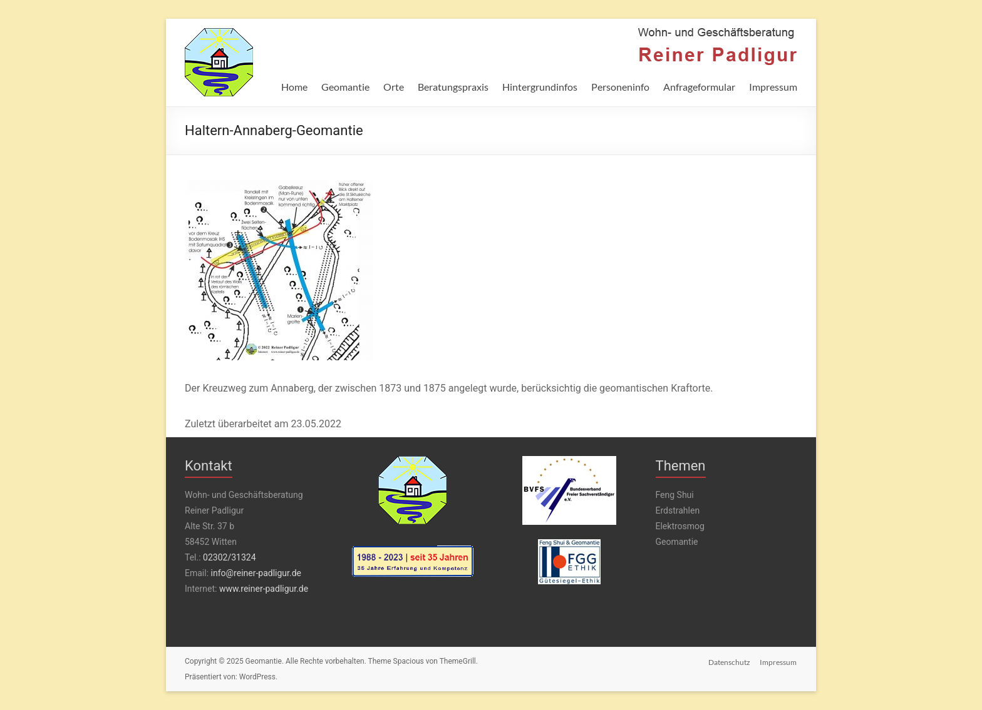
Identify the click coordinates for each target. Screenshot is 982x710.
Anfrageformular (699, 87)
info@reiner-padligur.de (256, 573)
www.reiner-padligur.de (263, 589)
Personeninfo (620, 87)
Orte (393, 87)
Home (294, 87)
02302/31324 (229, 557)
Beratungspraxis (453, 87)
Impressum (773, 87)
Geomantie (345, 87)
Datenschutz (729, 661)
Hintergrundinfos (539, 87)
